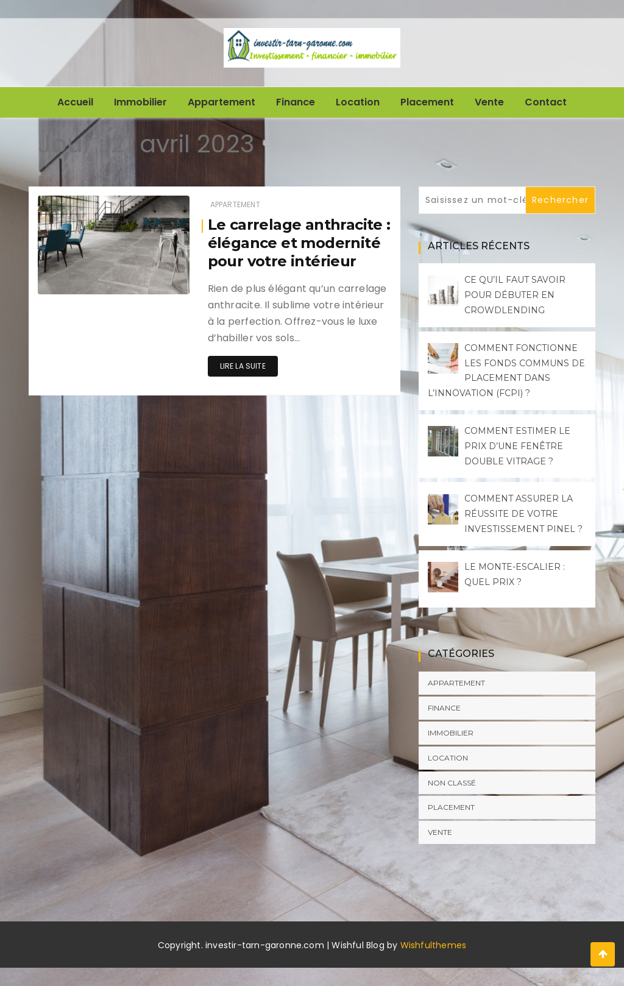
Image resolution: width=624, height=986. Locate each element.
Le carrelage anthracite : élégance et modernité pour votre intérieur (299, 243)
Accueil (75, 102)
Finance (295, 102)
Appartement (221, 102)
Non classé (452, 782)
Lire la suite (243, 366)
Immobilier (140, 102)
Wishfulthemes (433, 945)
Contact (546, 102)
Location (358, 102)
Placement (427, 102)
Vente (489, 102)
